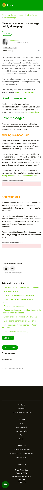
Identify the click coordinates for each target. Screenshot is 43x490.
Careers (21, 439)
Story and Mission (21, 431)
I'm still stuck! (10, 347)
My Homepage (10, 18)
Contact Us (21, 464)
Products (21, 405)
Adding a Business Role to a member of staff (19, 176)
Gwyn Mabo (14, 40)
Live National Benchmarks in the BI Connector (22, 287)
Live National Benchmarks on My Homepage (21, 321)
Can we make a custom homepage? (18, 331)
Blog (21, 423)
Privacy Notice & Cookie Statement (21, 453)
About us (21, 419)
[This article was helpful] (6, 268)
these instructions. (32, 112)
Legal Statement (21, 457)
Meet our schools (21, 427)
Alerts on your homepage (14, 306)
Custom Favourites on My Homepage (19, 295)
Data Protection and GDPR (21, 449)
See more (8, 338)
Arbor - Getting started (28, 15)
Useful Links (21, 446)
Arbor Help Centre (9, 15)
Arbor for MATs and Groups (22, 412)
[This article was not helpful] (12, 268)
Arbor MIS (21, 409)
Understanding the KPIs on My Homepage (21, 317)
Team (21, 435)
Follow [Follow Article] (7, 33)
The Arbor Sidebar (11, 291)
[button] (38, 5)
